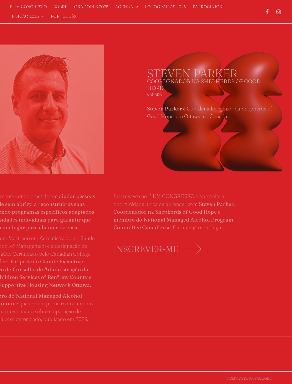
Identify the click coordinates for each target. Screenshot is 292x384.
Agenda (126, 6)
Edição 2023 (28, 16)
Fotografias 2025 (165, 6)
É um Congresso (28, 6)
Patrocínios (207, 6)
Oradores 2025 (91, 6)
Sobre (60, 6)
